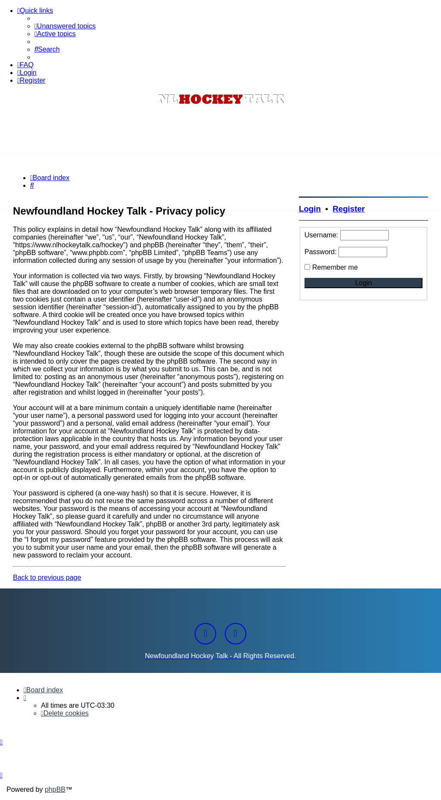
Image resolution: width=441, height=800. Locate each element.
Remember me (335, 267)
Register (348, 208)
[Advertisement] (220, 130)
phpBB (55, 789)
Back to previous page (47, 577)
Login (310, 208)
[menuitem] (65, 26)
